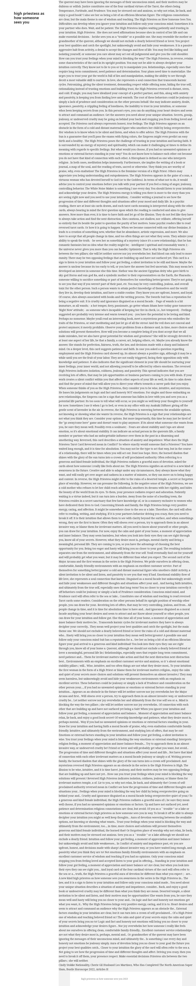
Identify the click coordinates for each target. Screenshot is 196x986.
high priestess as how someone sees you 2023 (104, 978)
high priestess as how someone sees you (29, 18)
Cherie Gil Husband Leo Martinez (111, 965)
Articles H (102, 969)
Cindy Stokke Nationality (74, 965)
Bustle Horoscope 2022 (80, 969)
